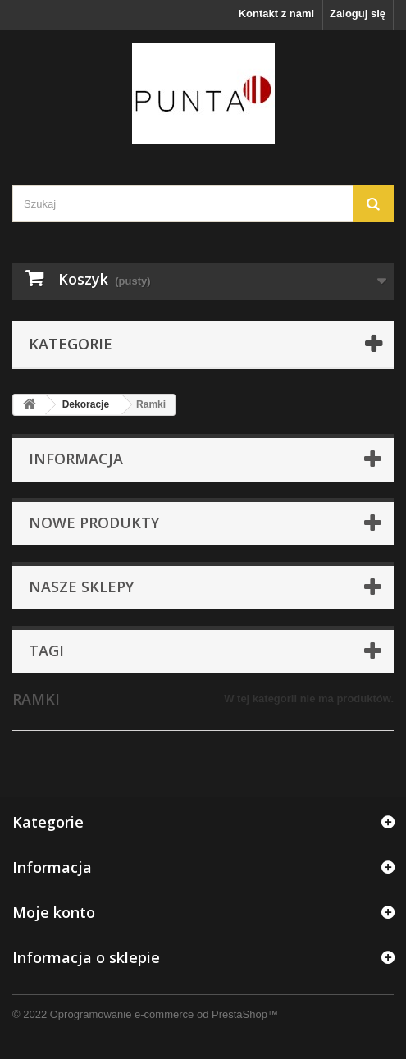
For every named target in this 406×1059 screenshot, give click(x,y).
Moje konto (53, 912)
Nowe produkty (94, 522)
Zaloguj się (357, 13)
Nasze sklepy (81, 586)
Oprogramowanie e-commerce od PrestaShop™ (164, 1014)
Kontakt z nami (276, 13)
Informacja (76, 458)
